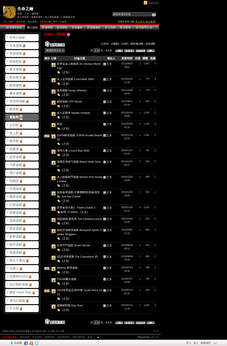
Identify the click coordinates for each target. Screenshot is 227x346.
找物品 (14, 181)
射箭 (59, 124)
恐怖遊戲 (15, 220)
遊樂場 (14, 149)
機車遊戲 (15, 196)
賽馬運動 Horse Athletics (72, 90)
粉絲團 (18, 342)
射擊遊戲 (15, 236)
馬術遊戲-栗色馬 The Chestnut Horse (79, 218)
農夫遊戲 (15, 69)
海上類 (14, 133)
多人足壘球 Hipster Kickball (73, 112)
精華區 (47, 27)
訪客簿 (125, 27)
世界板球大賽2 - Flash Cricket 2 (76, 207)
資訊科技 (20, 21)
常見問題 (37, 337)
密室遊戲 (15, 228)
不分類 (14, 308)
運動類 (14, 117)
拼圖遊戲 (15, 212)
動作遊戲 (15, 244)
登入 (188, 342)
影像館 (77, 27)
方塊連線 (15, 188)
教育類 (14, 109)
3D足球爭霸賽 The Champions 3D (77, 256)
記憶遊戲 (15, 204)
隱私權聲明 (78, 337)
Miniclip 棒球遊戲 (67, 267)
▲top (156, 330)
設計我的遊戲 (18, 284)
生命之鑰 (25, 8)
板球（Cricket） (70, 211)
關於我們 (25, 337)
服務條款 (50, 337)
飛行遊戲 (15, 173)
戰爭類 (14, 141)
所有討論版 (17, 37)
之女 (26, 13)
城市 (11, 21)
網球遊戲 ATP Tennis (69, 101)
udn (5, 21)
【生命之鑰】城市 (48, 21)
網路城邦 (153, 3)
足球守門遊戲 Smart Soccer (73, 245)
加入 (195, 342)
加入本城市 (23, 17)
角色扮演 (15, 77)
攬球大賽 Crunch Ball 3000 (73, 150)
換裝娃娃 (15, 61)
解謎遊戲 (15, 85)
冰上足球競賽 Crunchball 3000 (75, 79)
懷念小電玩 (17, 260)
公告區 (110, 27)
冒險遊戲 (15, 252)
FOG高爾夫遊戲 (66, 279)
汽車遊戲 (15, 165)
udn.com (154, 337)
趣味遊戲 (15, 93)
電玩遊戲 (32, 21)
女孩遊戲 (15, 45)
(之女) (65, 72)
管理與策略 (17, 101)
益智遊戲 (15, 157)
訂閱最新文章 (68, 17)
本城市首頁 (14, 27)
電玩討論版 (17, 300)
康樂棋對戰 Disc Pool (70, 305)
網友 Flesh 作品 (20, 292)
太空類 (14, 125)
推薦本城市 (37, 17)
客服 (89, 337)
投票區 (62, 27)
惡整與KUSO (18, 276)
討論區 (32, 27)
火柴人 (14, 268)
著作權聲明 (63, 337)
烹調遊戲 (15, 53)
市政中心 (144, 27)
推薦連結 (93, 27)
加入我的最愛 (52, 17)
